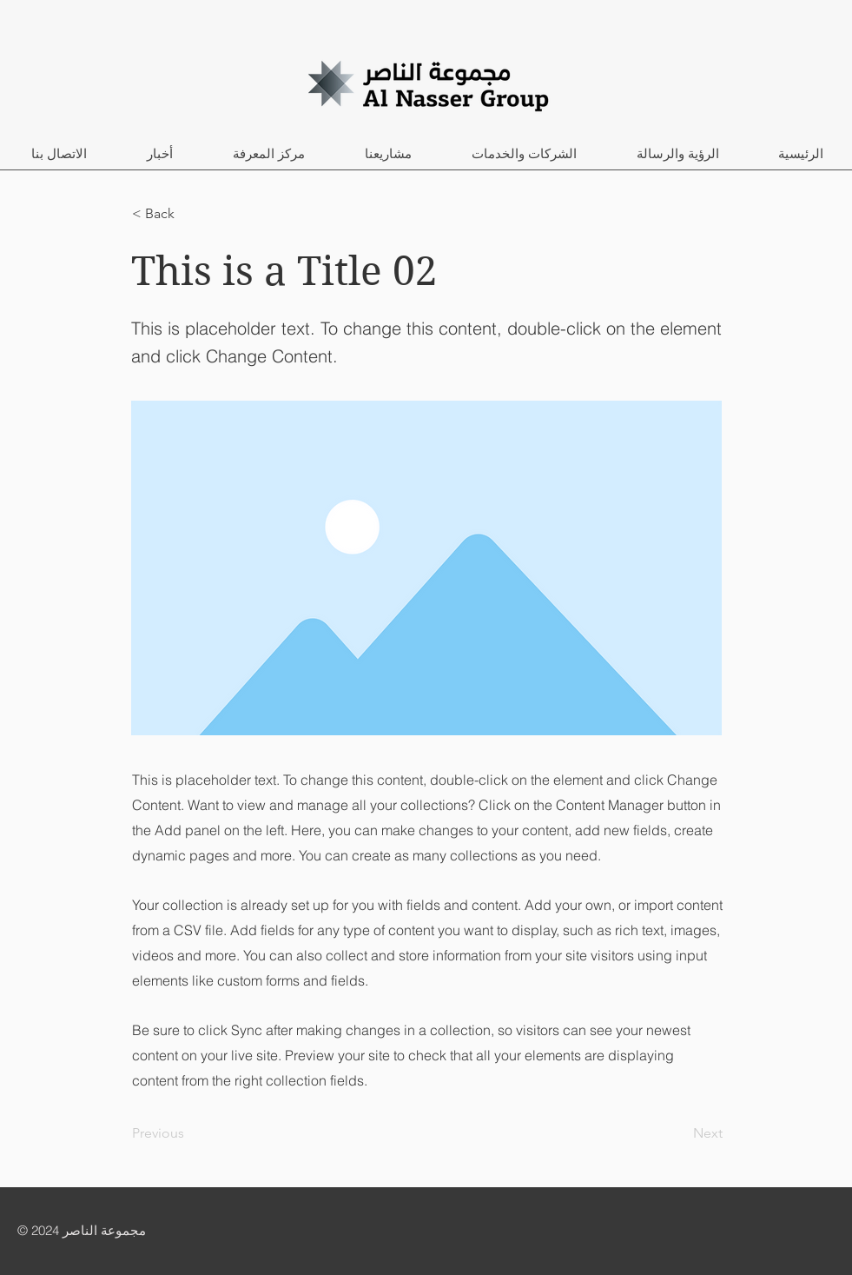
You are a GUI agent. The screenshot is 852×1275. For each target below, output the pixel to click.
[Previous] (189, 1133)
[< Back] (189, 213)
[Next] (679, 1133)
